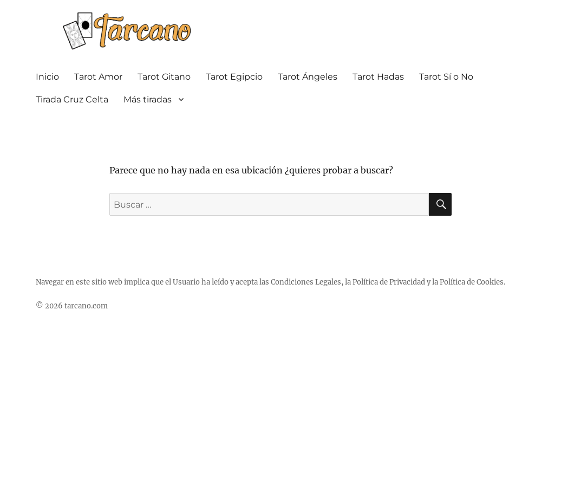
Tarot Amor (98, 77)
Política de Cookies (472, 282)
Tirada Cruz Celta (72, 99)
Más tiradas (147, 99)
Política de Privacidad (389, 282)
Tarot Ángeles (307, 77)
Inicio (47, 77)
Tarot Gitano (164, 77)
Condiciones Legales (306, 282)
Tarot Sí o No (446, 77)
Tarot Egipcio (234, 77)
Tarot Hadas (378, 77)
